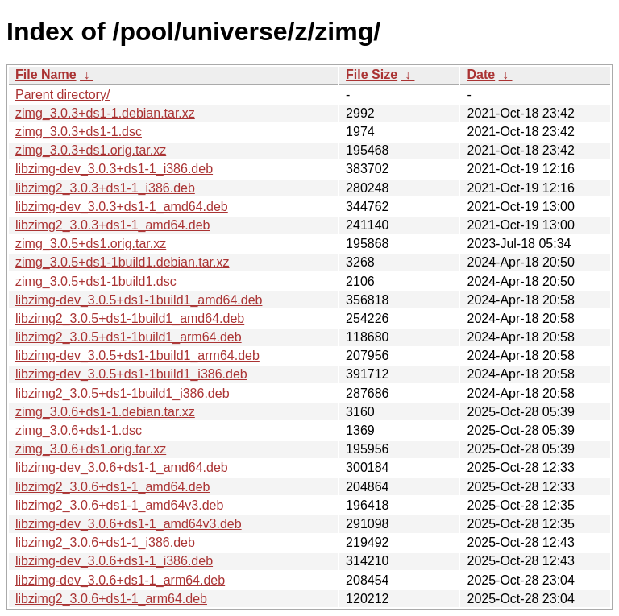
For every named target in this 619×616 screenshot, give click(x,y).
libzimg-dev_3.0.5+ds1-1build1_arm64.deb (137, 355)
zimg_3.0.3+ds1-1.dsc (78, 131)
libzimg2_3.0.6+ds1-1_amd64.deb (112, 487)
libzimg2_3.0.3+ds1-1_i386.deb (105, 188)
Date (481, 74)
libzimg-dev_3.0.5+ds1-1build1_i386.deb (131, 374)
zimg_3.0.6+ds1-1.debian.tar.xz (105, 412)
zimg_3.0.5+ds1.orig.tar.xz (90, 243)
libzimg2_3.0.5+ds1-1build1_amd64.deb (129, 318)
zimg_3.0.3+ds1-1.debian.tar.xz (105, 113)
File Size (371, 74)
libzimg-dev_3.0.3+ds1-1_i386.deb (114, 169)
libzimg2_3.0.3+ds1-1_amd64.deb (112, 225)
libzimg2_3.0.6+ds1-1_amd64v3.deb (119, 505)
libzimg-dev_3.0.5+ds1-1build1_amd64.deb (138, 300)
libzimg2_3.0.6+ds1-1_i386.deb (105, 542)
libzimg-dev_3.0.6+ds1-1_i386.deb (114, 561)
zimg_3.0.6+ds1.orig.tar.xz (90, 449)
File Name (46, 74)
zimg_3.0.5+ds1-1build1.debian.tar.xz (122, 262)
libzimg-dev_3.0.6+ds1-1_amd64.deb (121, 467)
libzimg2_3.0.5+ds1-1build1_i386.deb (122, 393)
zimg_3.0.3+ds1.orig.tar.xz (90, 150)
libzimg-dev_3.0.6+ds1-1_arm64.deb (120, 580)
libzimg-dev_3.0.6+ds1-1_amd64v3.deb (128, 524)
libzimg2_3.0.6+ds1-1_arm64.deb (111, 599)
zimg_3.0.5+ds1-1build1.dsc (96, 281)
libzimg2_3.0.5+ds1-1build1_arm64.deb (128, 337)
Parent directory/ (62, 94)
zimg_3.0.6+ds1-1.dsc (78, 430)
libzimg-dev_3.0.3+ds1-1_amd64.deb (121, 206)
